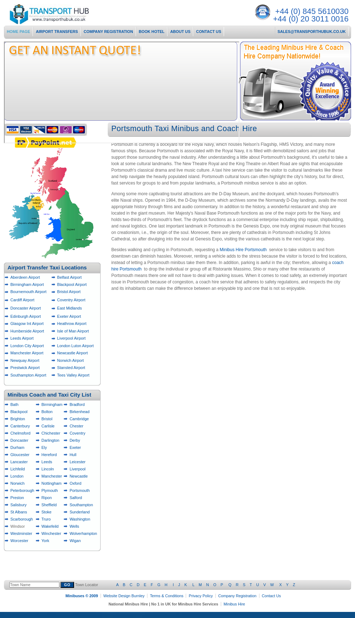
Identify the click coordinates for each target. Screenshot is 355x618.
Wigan (75, 540)
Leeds (47, 462)
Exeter (75, 447)
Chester (76, 426)
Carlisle (48, 426)
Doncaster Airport (25, 308)
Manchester (52, 476)
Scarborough (21, 519)
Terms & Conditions (167, 596)
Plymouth (50, 490)
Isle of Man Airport (73, 331)
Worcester (19, 540)
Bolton (47, 411)
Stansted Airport (71, 367)
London (17, 476)
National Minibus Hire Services (61, 14)
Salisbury (18, 505)
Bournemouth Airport (28, 291)
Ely (44, 447)
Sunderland (79, 512)
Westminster (21, 533)
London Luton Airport (75, 346)
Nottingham (52, 483)
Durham (17, 447)
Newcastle (78, 476)
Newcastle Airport (72, 353)
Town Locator (185, 585)
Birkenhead (79, 411)
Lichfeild (17, 469)
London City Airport (27, 346)
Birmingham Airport (27, 284)
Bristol (47, 419)
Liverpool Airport (71, 338)
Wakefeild (50, 526)
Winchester (51, 533)
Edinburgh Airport (25, 316)
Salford (75, 497)
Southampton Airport (28, 375)
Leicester (77, 462)
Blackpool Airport (72, 284)
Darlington (50, 440)
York (45, 540)
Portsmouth (79, 490)
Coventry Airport (71, 300)
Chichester (51, 433)
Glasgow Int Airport (27, 323)
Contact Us (271, 596)
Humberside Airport (27, 331)
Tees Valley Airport (73, 375)
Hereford (49, 454)
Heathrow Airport (72, 323)
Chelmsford (20, 433)
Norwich (17, 483)
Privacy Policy (201, 596)
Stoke (47, 512)
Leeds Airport (22, 338)
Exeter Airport (69, 316)
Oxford (75, 483)
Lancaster (19, 462)
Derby (74, 440)
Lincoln (48, 469)
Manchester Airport (26, 353)
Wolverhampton (83, 533)
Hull (72, 454)
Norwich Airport (70, 360)
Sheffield (49, 505)
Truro (46, 519)
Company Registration (237, 596)
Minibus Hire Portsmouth (243, 249)
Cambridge (79, 419)
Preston (17, 497)
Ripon (47, 497)
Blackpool (19, 411)
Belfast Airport (69, 277)
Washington (79, 519)
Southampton (81, 505)
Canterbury (20, 426)
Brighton (17, 419)
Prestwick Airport (25, 367)
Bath (14, 404)
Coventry (77, 433)
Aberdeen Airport (25, 277)
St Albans (18, 512)
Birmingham (52, 404)
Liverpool (77, 469)
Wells (74, 526)
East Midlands (69, 308)
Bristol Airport (69, 291)
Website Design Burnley (124, 596)
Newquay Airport (24, 360)
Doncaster (19, 440)
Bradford (76, 404)
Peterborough (22, 490)
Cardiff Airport (22, 300)
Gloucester (19, 454)
